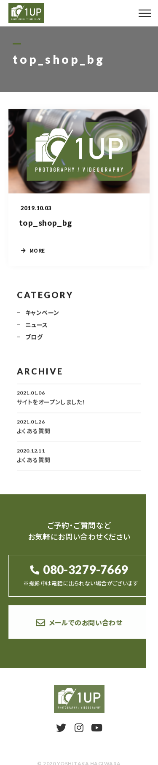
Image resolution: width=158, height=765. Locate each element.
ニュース (36, 330)
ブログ (34, 342)
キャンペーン (42, 317)
